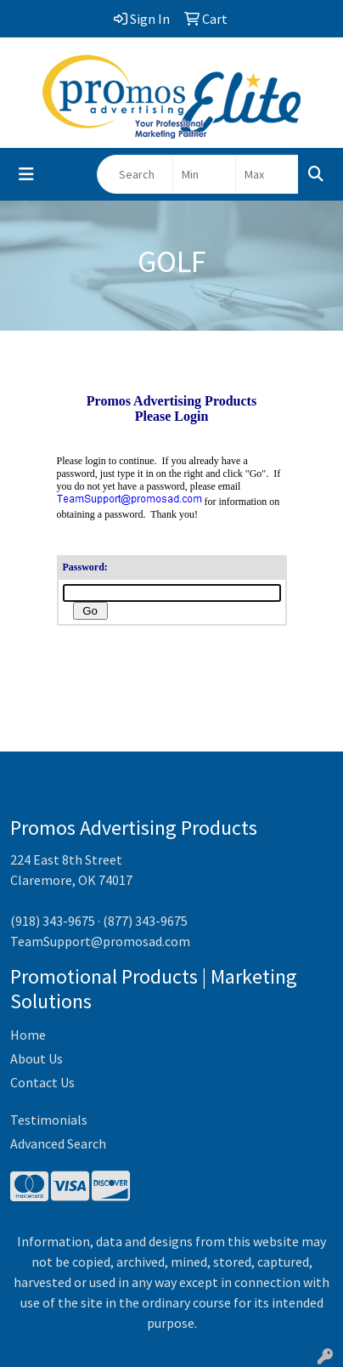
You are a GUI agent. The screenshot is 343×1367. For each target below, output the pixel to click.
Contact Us (42, 1082)
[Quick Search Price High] (267, 174)
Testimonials (48, 1119)
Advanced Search (58, 1143)
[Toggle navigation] (26, 174)
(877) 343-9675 (145, 920)
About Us (36, 1058)
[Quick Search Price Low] (204, 174)
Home (28, 1034)
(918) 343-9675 (52, 920)
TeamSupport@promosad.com (100, 941)
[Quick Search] (135, 174)
